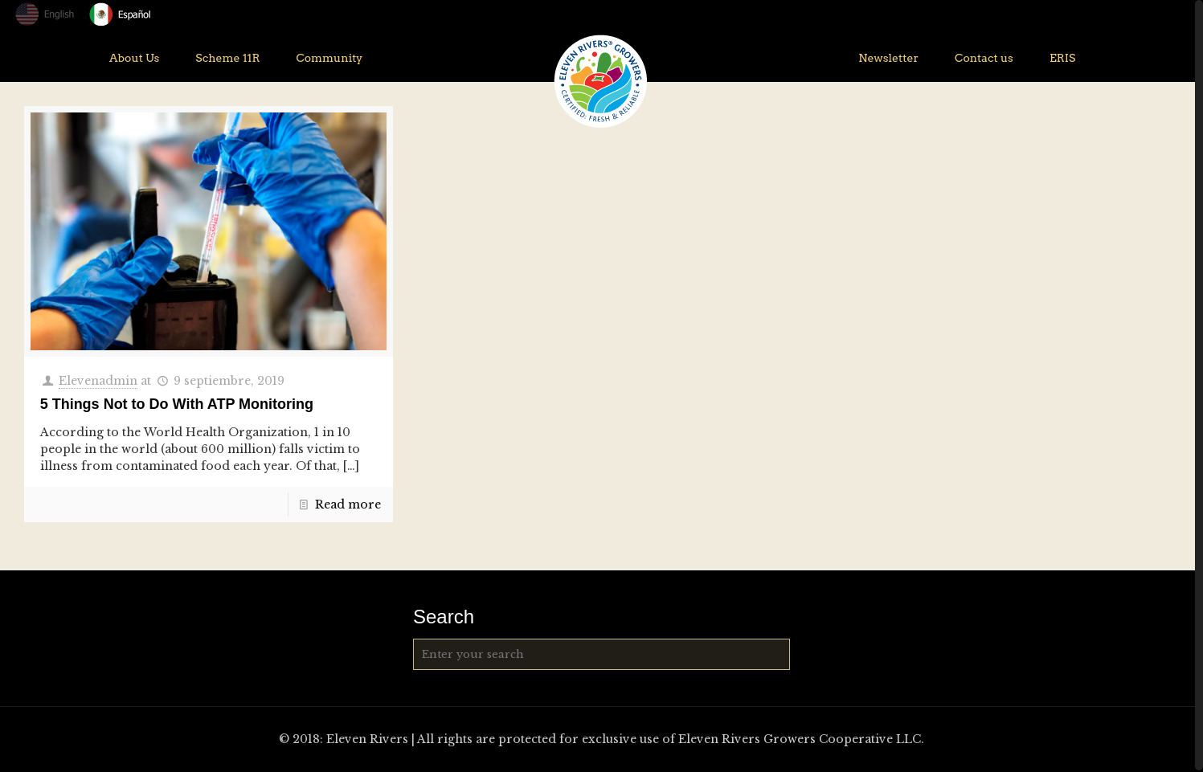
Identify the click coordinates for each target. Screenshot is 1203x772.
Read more (348, 504)
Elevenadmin (98, 381)
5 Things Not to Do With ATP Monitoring (176, 404)
